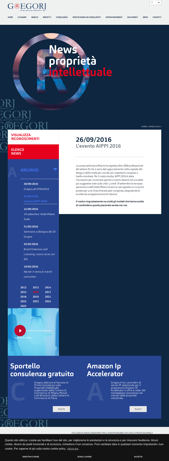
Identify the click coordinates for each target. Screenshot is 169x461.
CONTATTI (157, 17)
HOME (10, 17)
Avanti (60, 409)
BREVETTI (47, 17)
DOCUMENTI (132, 17)
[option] (84, 70)
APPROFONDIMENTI (114, 17)
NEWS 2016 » (155, 126)
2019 (36, 297)
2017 (48, 292)
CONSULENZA (62, 17)
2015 (23, 292)
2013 (36, 287)
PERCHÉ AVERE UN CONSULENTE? (87, 17)
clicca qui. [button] (73, 448)
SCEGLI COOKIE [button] (84, 457)
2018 (23, 297)
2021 (48, 297)
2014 (48, 287)
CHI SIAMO (22, 17)
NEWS (145, 17)
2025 (23, 306)
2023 (36, 301)
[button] (155, 2)
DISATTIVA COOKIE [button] (30, 457)
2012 (23, 287)
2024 (48, 301)
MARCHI (34, 17)
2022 (23, 301)
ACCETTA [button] (138, 457)
